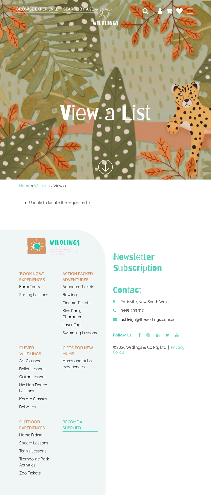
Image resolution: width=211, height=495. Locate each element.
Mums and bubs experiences (77, 363)
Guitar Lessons (32, 376)
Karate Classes (33, 398)
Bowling (69, 294)
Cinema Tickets (76, 302)
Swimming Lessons (79, 332)
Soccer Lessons (33, 442)
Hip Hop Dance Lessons (33, 387)
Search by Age (80, 9)
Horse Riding (30, 434)
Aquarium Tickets (78, 286)
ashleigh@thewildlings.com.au (148, 319)
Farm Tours (29, 286)
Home (24, 185)
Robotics (27, 406)
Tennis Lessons (32, 450)
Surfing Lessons (33, 294)
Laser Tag (71, 324)
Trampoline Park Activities (34, 461)
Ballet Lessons (32, 368)
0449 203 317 (132, 310)
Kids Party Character (72, 313)
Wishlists (42, 185)
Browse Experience (37, 9)
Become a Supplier (72, 424)
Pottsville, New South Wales (145, 301)
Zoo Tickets (30, 472)
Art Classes (29, 360)
